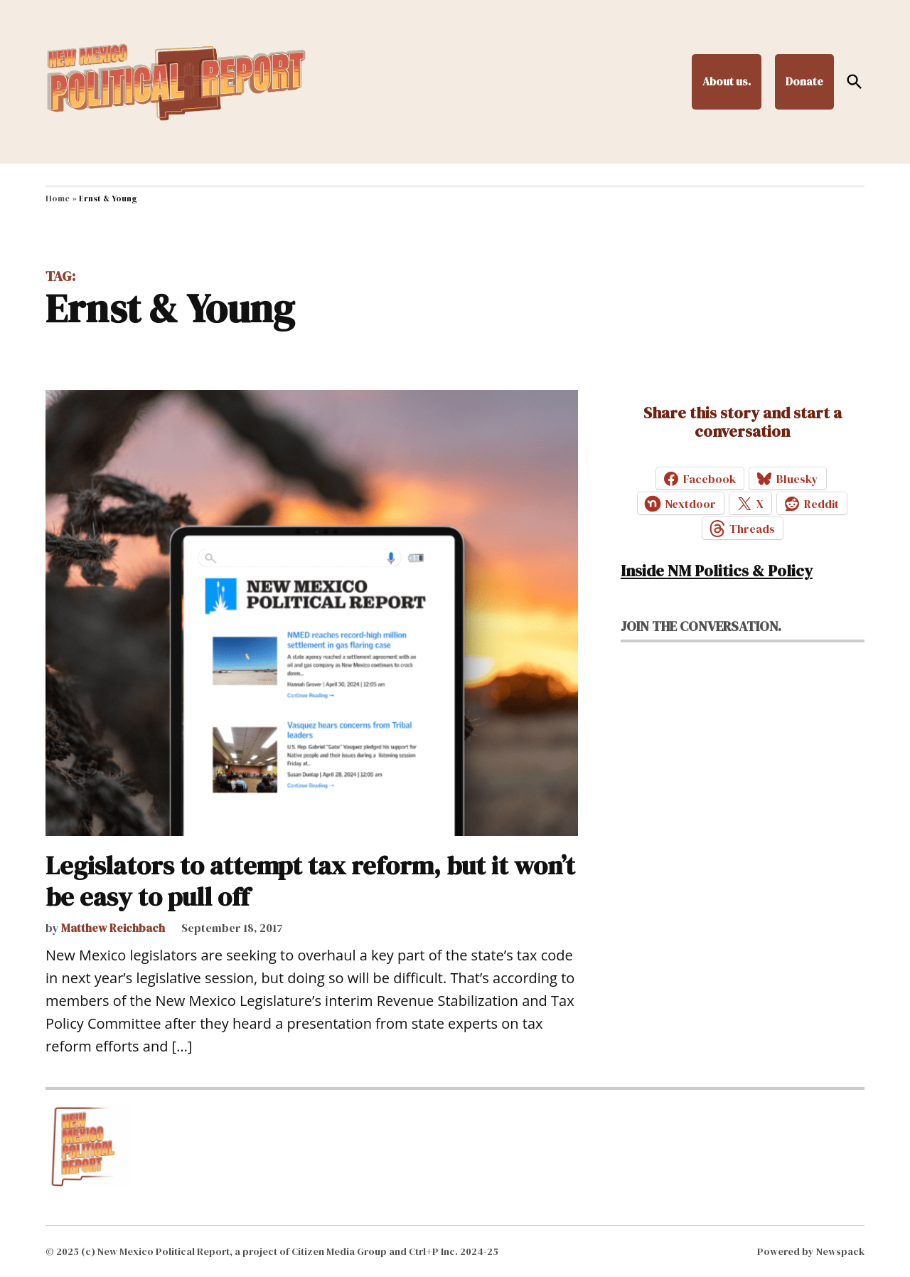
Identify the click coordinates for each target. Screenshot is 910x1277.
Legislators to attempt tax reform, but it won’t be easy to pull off (310, 880)
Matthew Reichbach (113, 928)
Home (58, 198)
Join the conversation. (701, 626)
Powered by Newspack (810, 1251)
